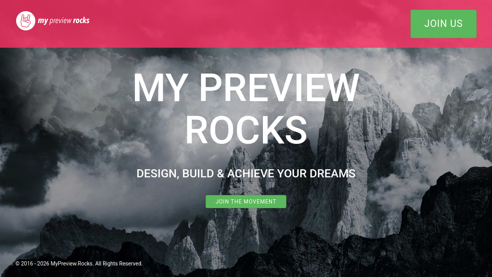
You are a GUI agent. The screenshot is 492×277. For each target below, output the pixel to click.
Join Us (443, 23)
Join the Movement (246, 202)
